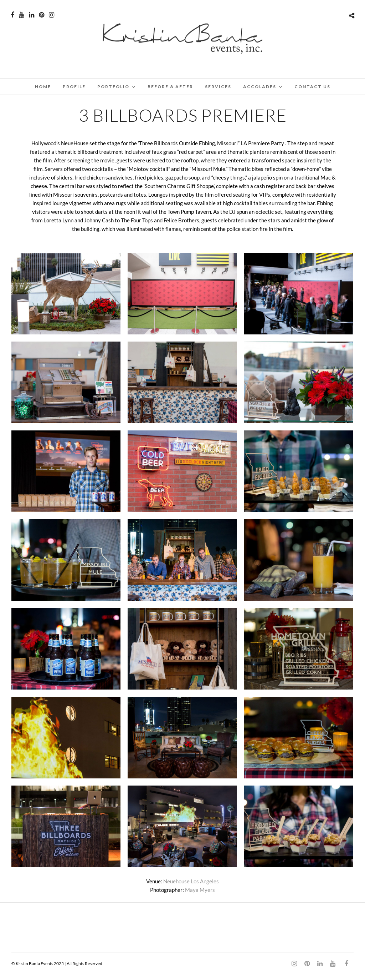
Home (43, 86)
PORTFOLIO (113, 86)
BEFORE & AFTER (170, 86)
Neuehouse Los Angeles (191, 881)
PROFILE (74, 86)
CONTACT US (312, 86)
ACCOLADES (259, 86)
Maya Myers (200, 890)
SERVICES (218, 86)
